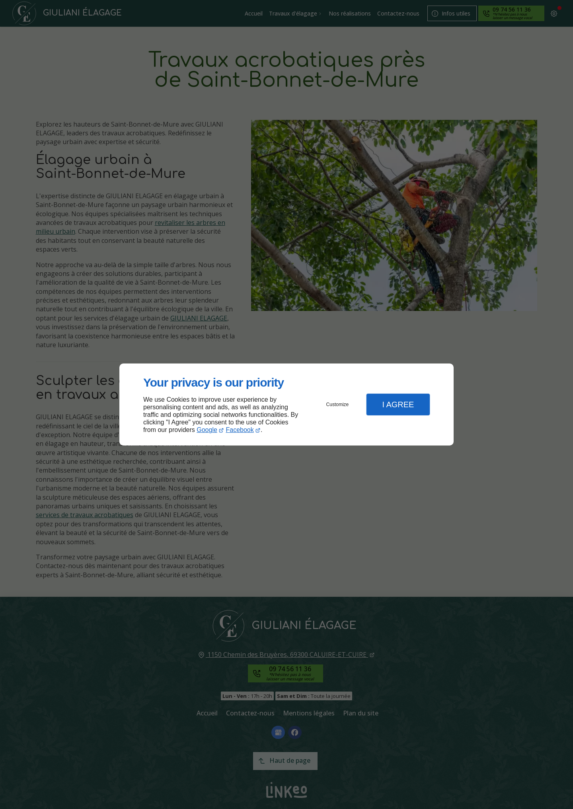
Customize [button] (337, 404)
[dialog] (286, 404)
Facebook (240, 429)
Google (207, 429)
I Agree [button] (398, 404)
